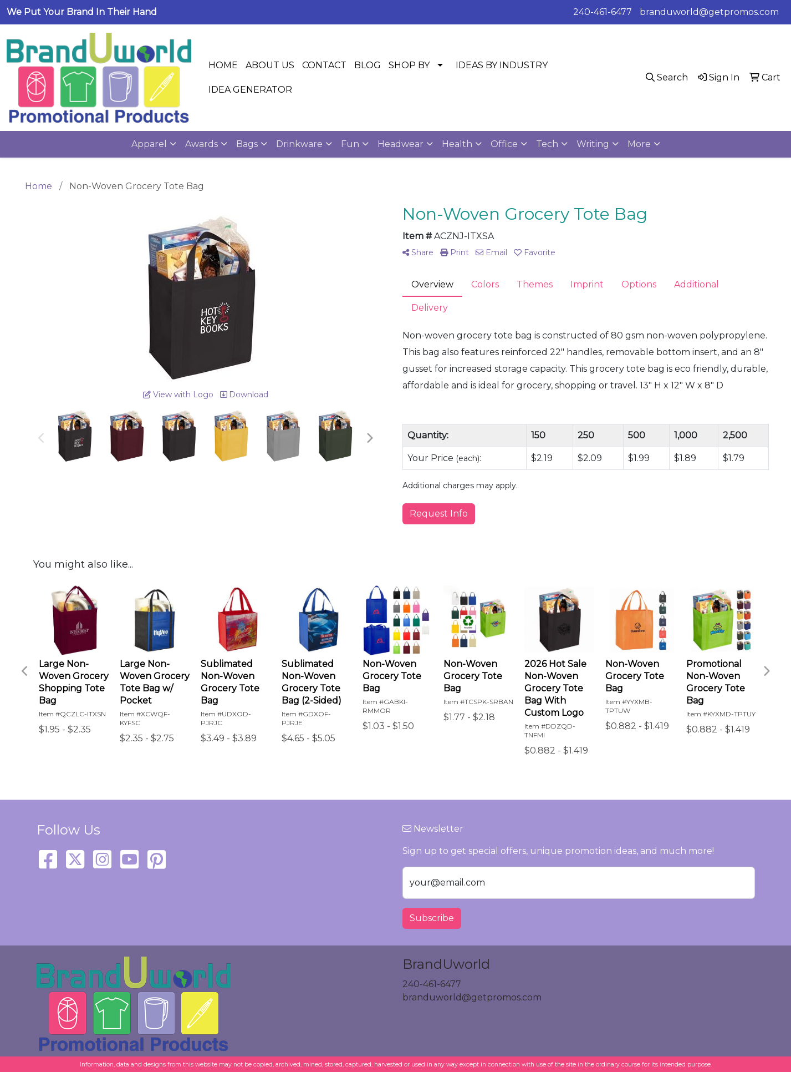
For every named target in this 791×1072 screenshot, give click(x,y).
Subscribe (432, 918)
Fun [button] (350, 144)
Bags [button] (247, 144)
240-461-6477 (602, 12)
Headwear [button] (400, 144)
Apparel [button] (149, 144)
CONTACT (324, 65)
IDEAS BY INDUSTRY (502, 65)
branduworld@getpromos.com (709, 12)
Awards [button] (201, 144)
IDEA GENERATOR (250, 89)
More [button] (639, 144)
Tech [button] (547, 144)
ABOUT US (270, 65)
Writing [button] (592, 144)
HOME (223, 65)
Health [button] (457, 144)
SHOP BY (409, 65)
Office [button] (504, 144)
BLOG (367, 65)
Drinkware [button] (299, 144)
